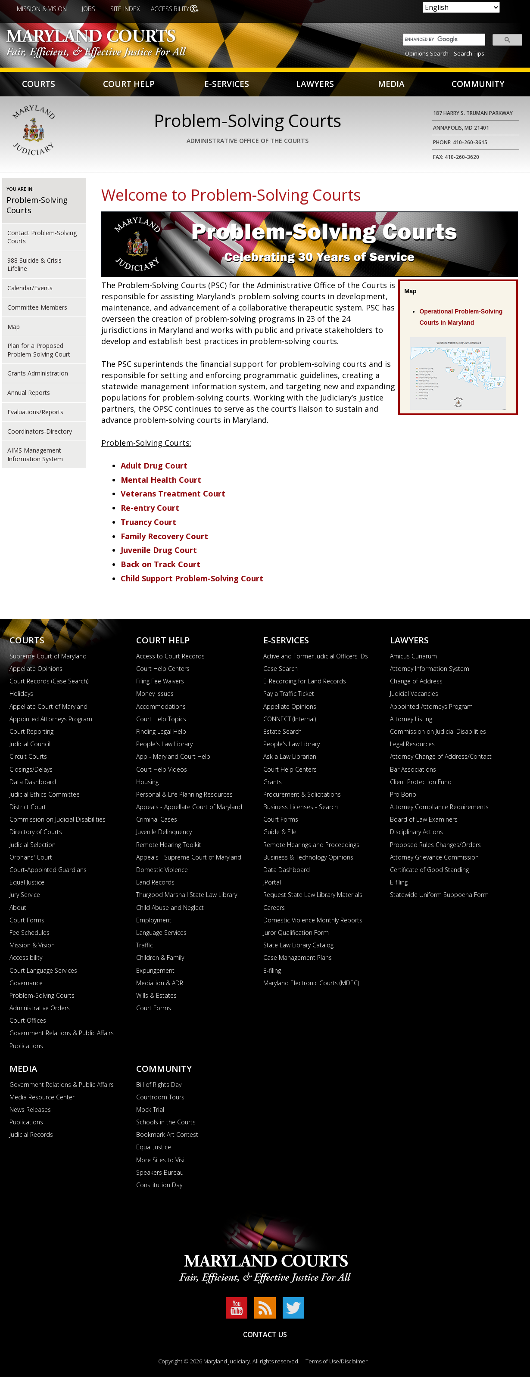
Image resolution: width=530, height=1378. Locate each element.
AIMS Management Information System (35, 455)
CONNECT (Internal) (289, 720)
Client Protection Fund (421, 783)
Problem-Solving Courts (42, 997)
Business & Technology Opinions (308, 858)
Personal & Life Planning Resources (184, 795)
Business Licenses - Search (300, 808)
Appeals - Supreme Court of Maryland (188, 858)
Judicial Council (29, 745)
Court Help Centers (163, 670)
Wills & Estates (156, 997)
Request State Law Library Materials (312, 896)
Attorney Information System (429, 670)
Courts (39, 84)
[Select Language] (461, 7)
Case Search (280, 670)
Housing (147, 783)
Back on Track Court (160, 565)
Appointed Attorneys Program (50, 720)
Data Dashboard (32, 783)
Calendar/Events (30, 289)
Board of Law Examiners (424, 820)
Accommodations (161, 707)
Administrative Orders (39, 1009)
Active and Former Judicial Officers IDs (315, 657)
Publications (26, 1047)
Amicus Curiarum (413, 657)
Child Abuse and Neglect (170, 908)
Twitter (293, 1309)
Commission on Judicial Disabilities (57, 820)
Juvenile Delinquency (164, 833)
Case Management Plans (297, 959)
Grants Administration (37, 374)
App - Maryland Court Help (173, 758)
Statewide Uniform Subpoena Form (439, 896)
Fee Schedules (29, 934)
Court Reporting (31, 733)
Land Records (155, 883)
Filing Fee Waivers (160, 682)
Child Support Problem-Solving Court (192, 579)
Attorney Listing (411, 720)
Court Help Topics (161, 720)
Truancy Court (148, 523)
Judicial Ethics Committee (44, 795)
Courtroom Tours (160, 1098)
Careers (274, 908)
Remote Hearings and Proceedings (311, 845)
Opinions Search (427, 53)
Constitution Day (159, 1186)
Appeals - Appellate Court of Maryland (189, 808)
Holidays (21, 695)
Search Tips (469, 53)
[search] (442, 39)
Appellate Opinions (35, 670)
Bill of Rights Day (158, 1085)
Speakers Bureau (160, 1173)
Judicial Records (31, 1136)
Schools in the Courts (166, 1123)
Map (13, 327)
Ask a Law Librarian (289, 758)
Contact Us (265, 1336)
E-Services (226, 84)
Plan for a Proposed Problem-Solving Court (38, 351)
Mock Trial (150, 1111)
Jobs (88, 9)
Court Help (129, 84)
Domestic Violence (162, 871)
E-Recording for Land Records (304, 682)
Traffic (144, 946)
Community (477, 84)
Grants (272, 783)
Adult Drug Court (154, 467)
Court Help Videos (161, 770)
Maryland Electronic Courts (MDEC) (311, 984)
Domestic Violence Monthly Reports (312, 921)
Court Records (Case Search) (48, 682)
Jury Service (24, 896)
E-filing (272, 971)
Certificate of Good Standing (429, 871)
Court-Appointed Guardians (48, 871)
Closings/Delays (31, 770)
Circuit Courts (28, 758)
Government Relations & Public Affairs (61, 1034)
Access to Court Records (170, 657)
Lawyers (314, 84)
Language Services (161, 934)
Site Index (125, 9)
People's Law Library (164, 745)
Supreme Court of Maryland (48, 657)
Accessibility (171, 9)
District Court (27, 808)
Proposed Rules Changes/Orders (435, 845)
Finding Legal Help (161, 733)
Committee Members (37, 308)
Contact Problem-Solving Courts (42, 238)
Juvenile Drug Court (159, 551)
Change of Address (416, 682)
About (17, 908)
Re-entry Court (150, 509)
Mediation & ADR (159, 984)
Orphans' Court (30, 858)
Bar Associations (413, 770)
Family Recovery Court (164, 537)
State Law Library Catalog (298, 946)
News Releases (30, 1111)
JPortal (272, 883)
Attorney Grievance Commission (434, 858)
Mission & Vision (42, 9)
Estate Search (282, 733)
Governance (26, 984)
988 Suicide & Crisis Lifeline (34, 266)
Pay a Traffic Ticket (288, 695)
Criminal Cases (156, 820)
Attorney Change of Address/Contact (441, 758)
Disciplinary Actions (416, 833)
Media (390, 84)
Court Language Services (43, 971)
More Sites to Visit (161, 1161)
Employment (153, 921)
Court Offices (27, 1022)
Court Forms (26, 921)
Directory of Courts (35, 833)
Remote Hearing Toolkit (168, 845)
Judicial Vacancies (414, 695)
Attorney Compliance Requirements (439, 808)
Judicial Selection (32, 845)
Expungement (155, 971)
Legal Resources (412, 745)
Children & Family (160, 959)
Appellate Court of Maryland (48, 707)
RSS (265, 1309)
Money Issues (155, 695)
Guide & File (279, 833)
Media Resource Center (42, 1098)
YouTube (236, 1309)
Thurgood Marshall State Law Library (186, 896)
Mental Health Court (161, 480)
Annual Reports (28, 394)
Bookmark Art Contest (167, 1136)
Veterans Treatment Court (173, 495)
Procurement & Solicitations (302, 795)
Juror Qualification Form (296, 934)
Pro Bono (403, 795)
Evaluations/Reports (35, 413)
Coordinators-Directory (39, 432)
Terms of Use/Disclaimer (337, 1362)
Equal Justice (26, 883)
